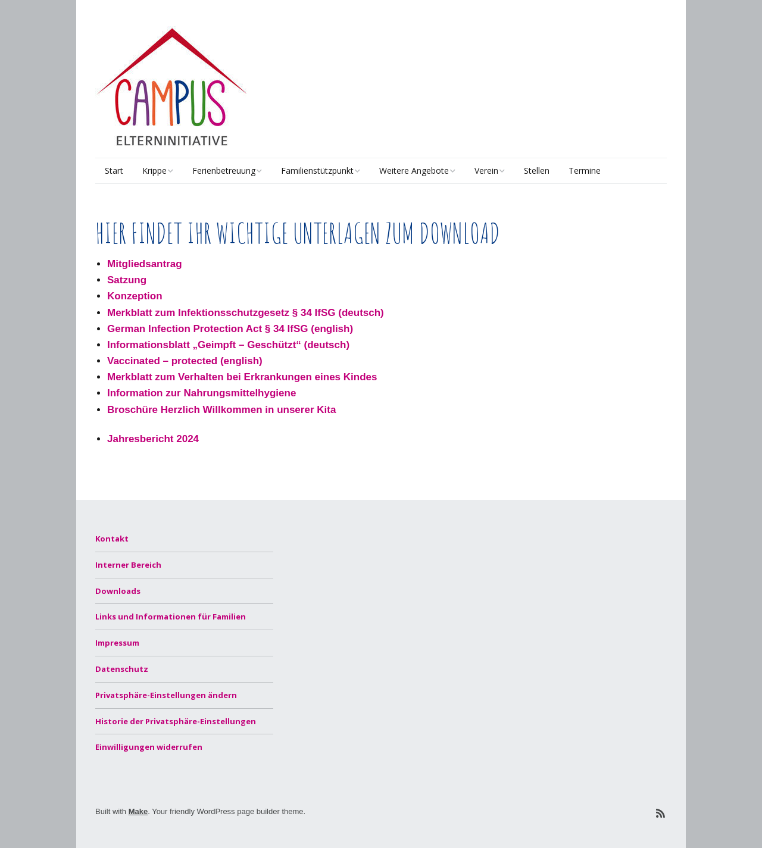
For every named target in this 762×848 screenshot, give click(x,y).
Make (138, 811)
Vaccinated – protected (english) (185, 361)
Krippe (154, 170)
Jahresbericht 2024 (153, 439)
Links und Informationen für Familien (170, 616)
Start (114, 170)
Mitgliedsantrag (144, 264)
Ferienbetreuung (223, 170)
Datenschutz (121, 669)
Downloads (117, 591)
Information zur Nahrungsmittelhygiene (201, 393)
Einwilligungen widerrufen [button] (148, 746)
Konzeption (135, 296)
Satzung (126, 280)
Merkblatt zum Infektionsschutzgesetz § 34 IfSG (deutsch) (245, 312)
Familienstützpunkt (317, 170)
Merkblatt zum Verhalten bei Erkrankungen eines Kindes (242, 377)
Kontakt (112, 538)
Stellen (536, 170)
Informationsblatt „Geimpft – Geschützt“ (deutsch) (228, 345)
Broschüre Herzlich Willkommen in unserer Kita (221, 409)
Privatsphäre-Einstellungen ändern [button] (166, 695)
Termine (585, 170)
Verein (486, 170)
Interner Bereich (128, 564)
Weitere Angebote (414, 170)
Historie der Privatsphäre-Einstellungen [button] (175, 721)
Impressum (117, 642)
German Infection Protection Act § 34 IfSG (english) (230, 328)
